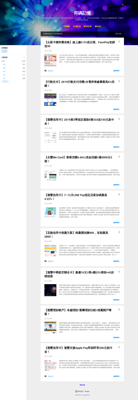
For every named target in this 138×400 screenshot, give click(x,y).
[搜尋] (123, 5)
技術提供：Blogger (82, 391)
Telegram (4, 50)
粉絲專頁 (4, 52)
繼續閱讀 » (116, 71)
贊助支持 (98, 26)
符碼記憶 (82, 13)
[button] (119, 41)
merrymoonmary (86, 395)
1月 (4, 78)
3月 (4, 71)
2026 (3, 61)
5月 (4, 64)
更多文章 (82, 385)
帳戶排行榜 (87, 26)
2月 (4, 75)
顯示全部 (118, 34)
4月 (4, 68)
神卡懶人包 (77, 26)
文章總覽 (67, 26)
